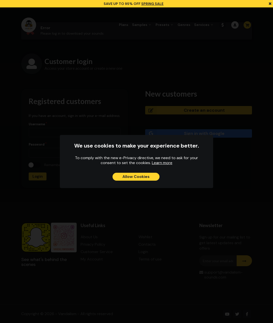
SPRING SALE (152, 3)
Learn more (162, 162)
